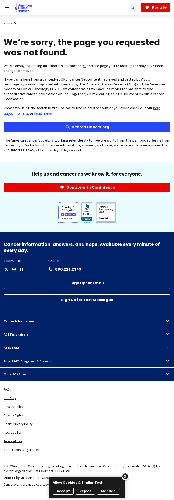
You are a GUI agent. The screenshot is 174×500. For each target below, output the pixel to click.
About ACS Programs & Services (87, 361)
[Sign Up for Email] (87, 283)
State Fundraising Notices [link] (22, 450)
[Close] (125, 476)
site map (21, 113)
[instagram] (14, 269)
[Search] (132, 7)
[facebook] (21, 269)
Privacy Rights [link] (14, 415)
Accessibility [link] (12, 432)
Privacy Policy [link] (13, 407)
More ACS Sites (87, 374)
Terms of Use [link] (13, 441)
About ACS (87, 347)
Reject (85, 491)
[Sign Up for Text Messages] (87, 299)
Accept (63, 491)
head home (43, 113)
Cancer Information (87, 321)
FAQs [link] (7, 389)
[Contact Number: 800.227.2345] (64, 269)
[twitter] (6, 269)
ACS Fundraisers (87, 334)
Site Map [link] (10, 398)
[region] (87, 487)
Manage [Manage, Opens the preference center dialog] (108, 491)
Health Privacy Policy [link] (18, 424)
